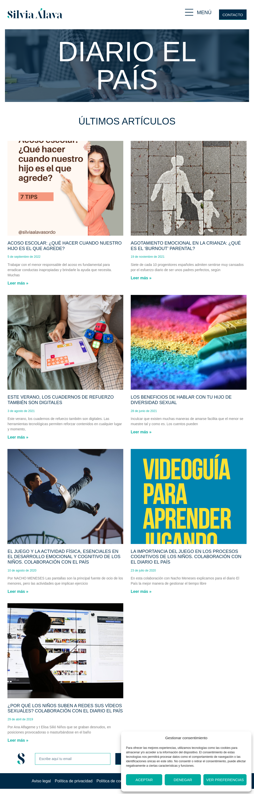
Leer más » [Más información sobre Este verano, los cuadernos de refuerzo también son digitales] (17, 437)
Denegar (183, 780)
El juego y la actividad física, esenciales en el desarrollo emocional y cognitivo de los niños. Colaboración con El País (63, 557)
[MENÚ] (189, 12)
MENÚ (204, 12)
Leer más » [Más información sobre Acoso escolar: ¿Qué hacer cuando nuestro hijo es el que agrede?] (17, 283)
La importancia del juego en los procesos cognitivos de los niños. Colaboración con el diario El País (186, 557)
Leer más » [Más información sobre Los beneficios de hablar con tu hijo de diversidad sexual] (141, 432)
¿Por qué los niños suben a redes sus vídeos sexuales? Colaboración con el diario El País (65, 708)
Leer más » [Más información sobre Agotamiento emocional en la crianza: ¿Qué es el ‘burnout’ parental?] (141, 278)
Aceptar (144, 780)
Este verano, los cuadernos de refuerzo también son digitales (60, 400)
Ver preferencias (225, 780)
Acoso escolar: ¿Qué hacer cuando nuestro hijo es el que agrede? (64, 246)
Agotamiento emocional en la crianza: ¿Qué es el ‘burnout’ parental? (186, 246)
